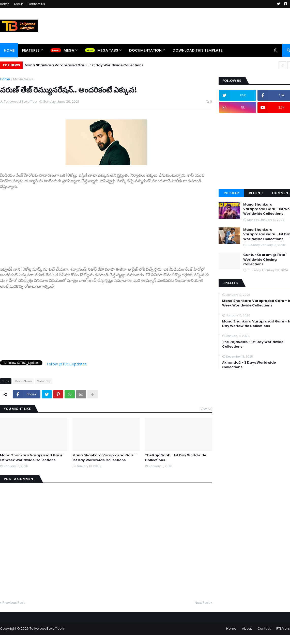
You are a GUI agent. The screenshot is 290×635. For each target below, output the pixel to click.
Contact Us (36, 4)
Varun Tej (43, 381)
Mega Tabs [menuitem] (107, 50)
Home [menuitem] (9, 50)
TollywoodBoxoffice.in (47, 628)
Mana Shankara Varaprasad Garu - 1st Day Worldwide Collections (84, 65)
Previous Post (14, 602)
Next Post (202, 602)
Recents (257, 193)
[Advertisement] (106, 225)
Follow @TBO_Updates (67, 364)
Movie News (23, 79)
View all (206, 408)
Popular (231, 193)
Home (4, 4)
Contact (264, 628)
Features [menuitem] (31, 50)
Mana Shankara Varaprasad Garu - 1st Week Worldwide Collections (32, 457)
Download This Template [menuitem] (197, 50)
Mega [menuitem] (69, 50)
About (18, 4)
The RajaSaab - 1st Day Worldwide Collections (175, 457)
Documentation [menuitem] (145, 50)
